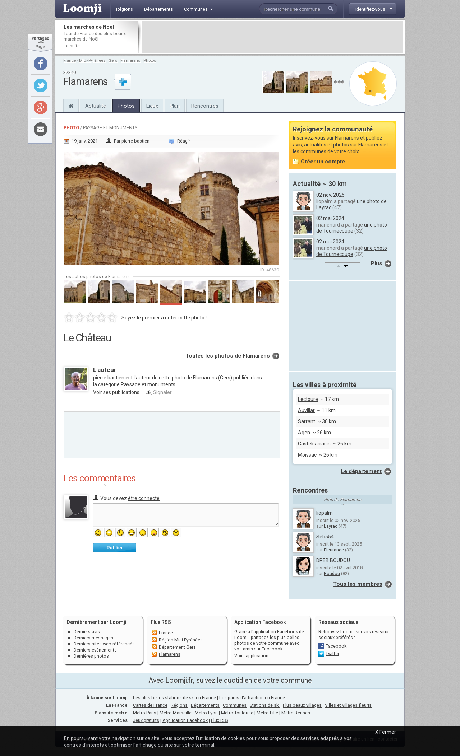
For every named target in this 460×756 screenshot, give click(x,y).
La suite (72, 45)
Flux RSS (161, 622)
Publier (114, 547)
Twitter (332, 653)
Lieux (152, 106)
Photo (71, 127)
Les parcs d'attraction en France (252, 697)
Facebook (336, 646)
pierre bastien (135, 141)
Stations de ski (265, 705)
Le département (361, 471)
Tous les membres (357, 584)
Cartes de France (150, 705)
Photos (149, 60)
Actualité (95, 106)
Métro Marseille (176, 712)
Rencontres (204, 106)
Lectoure (308, 399)
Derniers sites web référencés (104, 644)
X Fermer (385, 732)
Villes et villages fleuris (348, 705)
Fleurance (334, 549)
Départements (205, 705)
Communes (235, 705)
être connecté (144, 498)
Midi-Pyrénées (92, 60)
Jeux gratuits (146, 720)
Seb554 (325, 537)
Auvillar (306, 410)
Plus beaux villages (302, 705)
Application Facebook (185, 720)
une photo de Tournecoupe (351, 228)
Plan (175, 106)
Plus (376, 263)
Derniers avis (87, 631)
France (69, 60)
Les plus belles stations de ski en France (174, 697)
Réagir (183, 141)
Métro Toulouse (237, 712)
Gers (113, 60)
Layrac (330, 526)
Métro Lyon (206, 712)
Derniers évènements (95, 650)
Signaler (162, 392)
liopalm (324, 513)
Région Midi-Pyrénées (181, 640)
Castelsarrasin (314, 444)
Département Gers (177, 647)
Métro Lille (267, 712)
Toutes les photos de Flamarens (227, 356)
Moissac (307, 455)
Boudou (332, 573)
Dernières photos (91, 656)
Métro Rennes (295, 712)
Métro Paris (144, 712)
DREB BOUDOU (333, 560)
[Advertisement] (272, 37)
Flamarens (130, 60)
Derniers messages (93, 637)
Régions (179, 705)
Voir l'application (251, 655)
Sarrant (306, 421)
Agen (304, 432)
